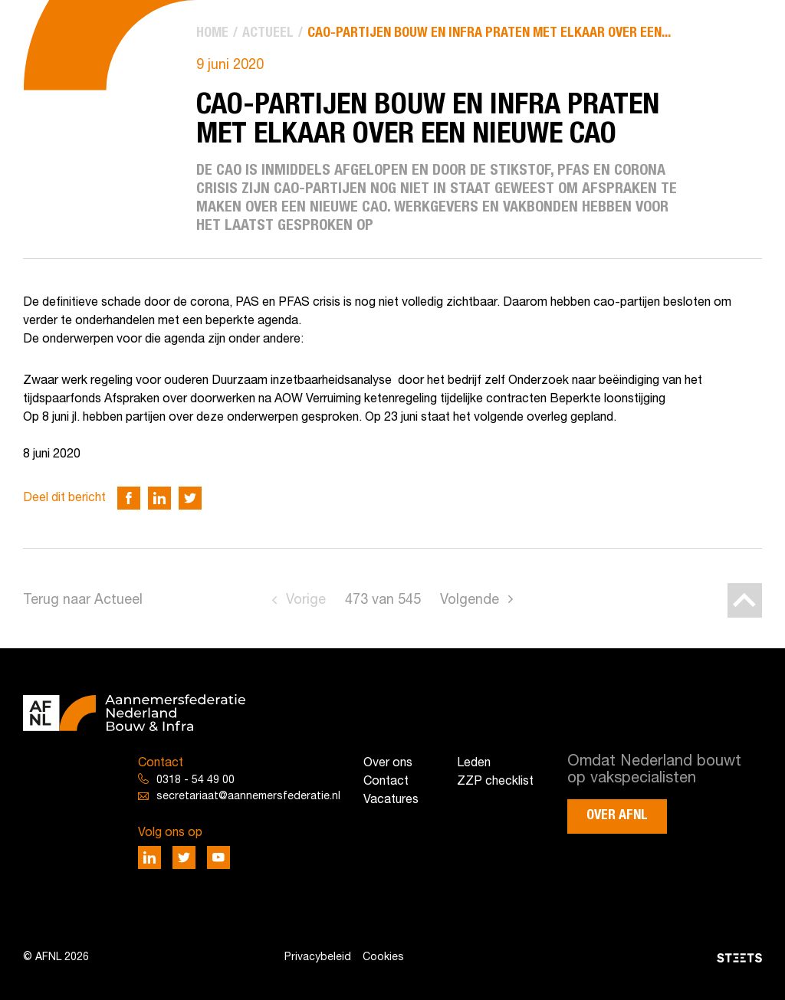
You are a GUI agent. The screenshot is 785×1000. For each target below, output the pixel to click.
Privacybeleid (317, 957)
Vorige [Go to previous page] (306, 600)
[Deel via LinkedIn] (159, 498)
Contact (386, 781)
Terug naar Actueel (83, 600)
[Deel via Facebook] (128, 498)
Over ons (387, 763)
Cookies (383, 957)
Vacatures (391, 800)
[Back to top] (745, 600)
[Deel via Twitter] (190, 498)
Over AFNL (617, 815)
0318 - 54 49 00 (195, 780)
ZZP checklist (495, 781)
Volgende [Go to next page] (469, 600)
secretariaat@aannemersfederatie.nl (248, 797)
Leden (474, 763)
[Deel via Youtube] (218, 857)
